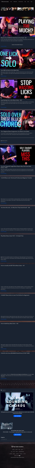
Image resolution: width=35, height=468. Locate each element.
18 (31, 390)
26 (12, 392)
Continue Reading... (4, 46)
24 (8, 392)
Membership (15, 1)
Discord (24, 462)
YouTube (11, 462)
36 (32, 392)
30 (20, 392)
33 (26, 392)
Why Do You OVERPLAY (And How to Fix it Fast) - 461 (16, 38)
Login (31, 1)
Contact (13, 458)
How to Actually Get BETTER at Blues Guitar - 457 (15, 271)
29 (18, 392)
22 (4, 392)
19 (33, 390)
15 (25, 390)
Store (11, 1)
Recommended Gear (21, 460)
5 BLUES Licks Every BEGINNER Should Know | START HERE (16, 359)
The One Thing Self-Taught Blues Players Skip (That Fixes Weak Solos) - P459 (17, 168)
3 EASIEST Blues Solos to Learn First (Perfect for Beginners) (17, 300)
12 (20, 390)
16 (27, 390)
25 (10, 392)
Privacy (16, 458)
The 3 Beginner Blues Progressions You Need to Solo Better (17, 132)
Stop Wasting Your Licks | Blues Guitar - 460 (13, 101)
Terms (19, 458)
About (28, 1)
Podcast (17, 460)
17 (29, 390)
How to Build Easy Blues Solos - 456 (11, 329)
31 (22, 392)
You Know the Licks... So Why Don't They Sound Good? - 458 (16, 211)
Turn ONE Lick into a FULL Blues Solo (11, 70)
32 (24, 392)
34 (28, 392)
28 (16, 392)
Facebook (17, 462)
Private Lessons (21, 1)
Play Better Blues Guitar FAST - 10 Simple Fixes (14, 241)
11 (18, 390)
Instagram (20, 462)
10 (16, 390)
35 (30, 392)
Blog (25, 1)
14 (23, 390)
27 (14, 392)
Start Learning (17, 424)
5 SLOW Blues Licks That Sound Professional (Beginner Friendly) (16, 180)
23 (6, 392)
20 (1, 392)
